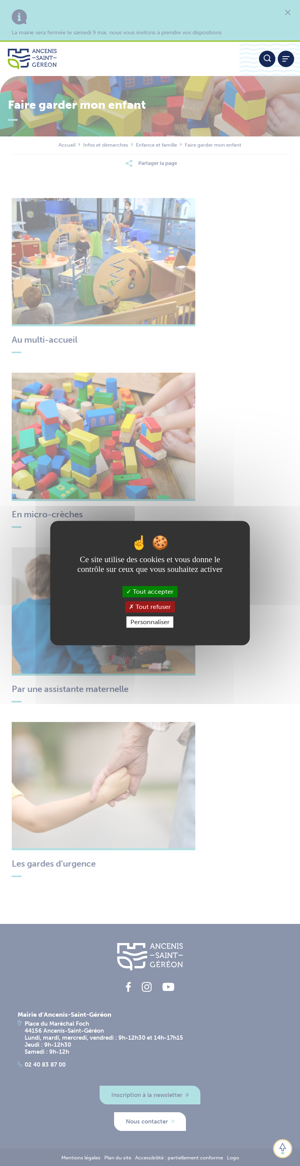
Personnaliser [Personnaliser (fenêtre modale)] (150, 622)
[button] (282, 1148)
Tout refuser (150, 606)
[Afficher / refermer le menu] (286, 59)
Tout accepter (149, 591)
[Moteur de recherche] (267, 59)
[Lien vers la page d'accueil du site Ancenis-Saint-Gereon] (120, 59)
